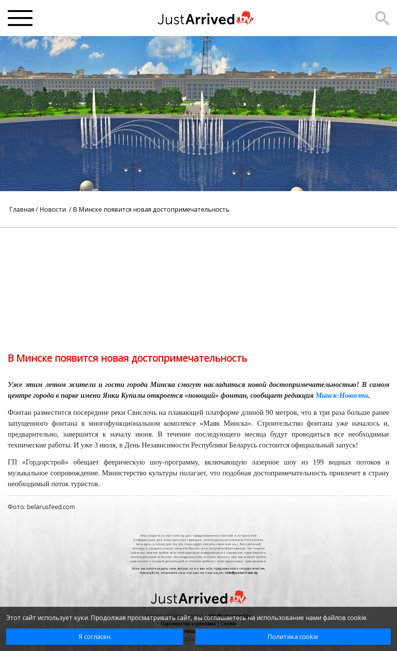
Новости (53, 209)
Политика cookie (293, 636)
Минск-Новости (342, 395)
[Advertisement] (198, 282)
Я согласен (94, 636)
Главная (22, 209)
